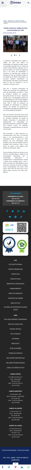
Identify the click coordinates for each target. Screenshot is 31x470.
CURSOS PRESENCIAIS (15, 269)
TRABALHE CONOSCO (15, 353)
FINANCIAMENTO (15, 288)
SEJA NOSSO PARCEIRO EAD (15, 358)
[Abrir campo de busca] (28, 2)
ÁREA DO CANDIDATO (15, 293)
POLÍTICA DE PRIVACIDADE (9, 450)
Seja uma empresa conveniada (15, 319)
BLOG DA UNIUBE (15, 348)
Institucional (11, 20)
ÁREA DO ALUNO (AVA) (15, 324)
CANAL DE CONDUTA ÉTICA (15, 367)
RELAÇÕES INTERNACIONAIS (15, 363)
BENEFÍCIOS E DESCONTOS (15, 284)
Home (5, 20)
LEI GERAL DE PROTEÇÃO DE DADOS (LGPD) (15, 308)
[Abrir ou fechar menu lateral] (2, 3)
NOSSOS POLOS (15, 279)
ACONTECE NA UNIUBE (15, 298)
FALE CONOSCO (15, 334)
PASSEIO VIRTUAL (15, 329)
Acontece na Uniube (19, 20)
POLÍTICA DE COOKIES (23, 450)
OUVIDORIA (15, 338)
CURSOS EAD (15, 274)
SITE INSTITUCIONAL (15, 264)
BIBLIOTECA (15, 343)
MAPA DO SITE (15, 303)
